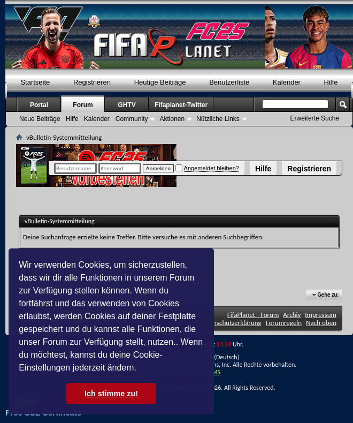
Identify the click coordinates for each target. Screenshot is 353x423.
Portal (39, 105)
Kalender (287, 82)
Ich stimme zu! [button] (111, 393)
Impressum (320, 315)
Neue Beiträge (39, 119)
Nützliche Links (218, 119)
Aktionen (172, 119)
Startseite (35, 82)
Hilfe (263, 168)
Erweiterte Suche (314, 118)
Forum (83, 105)
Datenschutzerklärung (230, 323)
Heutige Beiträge (160, 82)
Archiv (292, 315)
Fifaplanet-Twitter (181, 105)
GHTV (126, 105)
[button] (140, 369)
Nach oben (321, 323)
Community (132, 119)
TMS (214, 372)
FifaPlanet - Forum (253, 315)
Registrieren (309, 168)
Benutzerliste (229, 82)
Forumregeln (284, 323)
